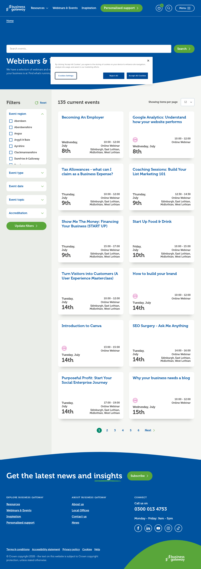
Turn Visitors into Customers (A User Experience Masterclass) (90, 275)
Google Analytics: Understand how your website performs (159, 119)
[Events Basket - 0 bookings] (159, 8)
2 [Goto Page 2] (107, 430)
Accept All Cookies (137, 76)
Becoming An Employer (83, 117)
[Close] (148, 60)
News (75, 522)
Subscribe (140, 475)
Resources (40, 8)
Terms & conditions (18, 549)
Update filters (26, 226)
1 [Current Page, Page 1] (99, 430)
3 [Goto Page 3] (115, 430)
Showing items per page (163, 102)
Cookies (87, 549)
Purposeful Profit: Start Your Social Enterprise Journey (87, 380)
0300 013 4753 (150, 509)
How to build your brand (155, 273)
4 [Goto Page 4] (123, 430)
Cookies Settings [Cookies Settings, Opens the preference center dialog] (65, 76)
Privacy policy (71, 549)
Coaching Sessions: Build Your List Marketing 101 (159, 171)
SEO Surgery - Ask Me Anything (160, 326)
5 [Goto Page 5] (131, 430)
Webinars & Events (65, 8)
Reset (40, 102)
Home (10, 20)
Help (97, 549)
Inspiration (89, 8)
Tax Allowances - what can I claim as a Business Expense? (87, 171)
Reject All (113, 76)
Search (184, 48)
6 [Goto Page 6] (138, 430)
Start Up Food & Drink (152, 221)
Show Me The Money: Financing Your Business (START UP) (90, 223)
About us (78, 504)
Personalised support (121, 8)
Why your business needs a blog (161, 378)
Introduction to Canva (81, 326)
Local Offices (80, 510)
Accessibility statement (46, 549)
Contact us (79, 516)
